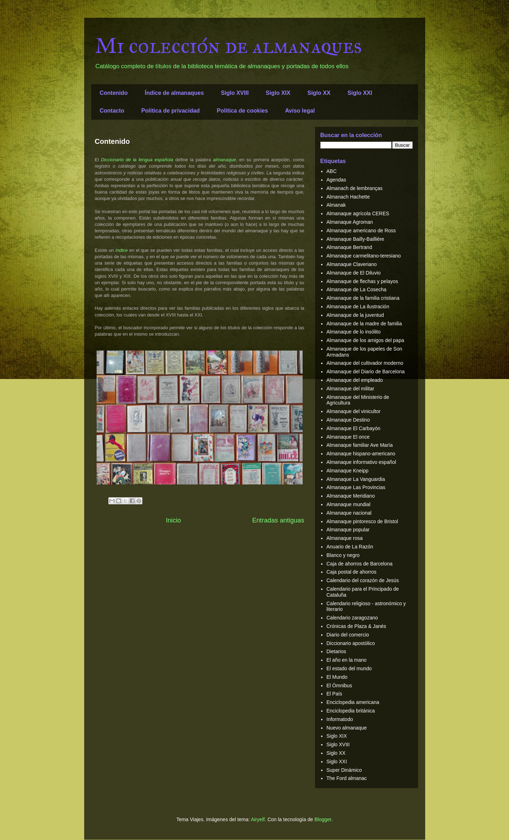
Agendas (336, 180)
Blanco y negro (342, 555)
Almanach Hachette (348, 197)
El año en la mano (346, 660)
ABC (331, 171)
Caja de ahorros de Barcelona (359, 564)
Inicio (173, 520)
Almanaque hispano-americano (360, 453)
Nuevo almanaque (346, 728)
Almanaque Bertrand (349, 247)
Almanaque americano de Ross (361, 230)
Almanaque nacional (349, 513)
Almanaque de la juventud (355, 315)
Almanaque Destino (348, 420)
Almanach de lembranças (354, 188)
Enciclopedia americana (352, 702)
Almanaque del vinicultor (353, 411)
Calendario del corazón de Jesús (362, 580)
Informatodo (339, 719)
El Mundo (336, 677)
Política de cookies (242, 111)
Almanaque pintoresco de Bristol (362, 521)
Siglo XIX (278, 93)
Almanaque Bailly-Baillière (355, 239)
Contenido (114, 93)
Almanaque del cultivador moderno (364, 363)
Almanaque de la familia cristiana (362, 298)
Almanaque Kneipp (347, 470)
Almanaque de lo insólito (353, 332)
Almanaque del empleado (354, 380)
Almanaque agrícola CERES (357, 213)
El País (334, 694)
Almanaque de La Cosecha (356, 289)
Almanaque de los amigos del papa (365, 340)
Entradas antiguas (278, 520)
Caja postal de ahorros (351, 572)
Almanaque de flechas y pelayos (362, 281)
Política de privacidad (170, 111)
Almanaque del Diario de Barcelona (365, 371)
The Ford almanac (346, 778)
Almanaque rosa (344, 538)
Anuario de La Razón (349, 546)
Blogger (322, 819)
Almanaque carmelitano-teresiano (363, 256)
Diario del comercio (347, 635)
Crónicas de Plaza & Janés (356, 626)
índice (121, 250)
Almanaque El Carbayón (353, 428)
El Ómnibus (339, 685)
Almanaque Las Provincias (355, 487)
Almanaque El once (347, 437)
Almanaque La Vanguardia (355, 479)
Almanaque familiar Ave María (359, 445)
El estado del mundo (349, 668)
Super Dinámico (344, 770)
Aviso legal (300, 111)
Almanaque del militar (350, 388)
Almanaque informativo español (361, 462)
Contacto (112, 111)
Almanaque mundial (348, 504)
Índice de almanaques (174, 93)
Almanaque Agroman (349, 222)
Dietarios (336, 651)
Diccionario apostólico (350, 643)
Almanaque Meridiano (350, 496)
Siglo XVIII (235, 93)
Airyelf (258, 819)
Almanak (336, 205)
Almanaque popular (347, 529)
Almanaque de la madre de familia (364, 323)
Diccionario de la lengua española (137, 159)
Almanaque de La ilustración (357, 306)
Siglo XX (318, 93)
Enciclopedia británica (350, 711)
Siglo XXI (359, 93)
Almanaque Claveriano (351, 264)
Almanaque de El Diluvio (353, 273)
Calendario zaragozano (352, 617)
